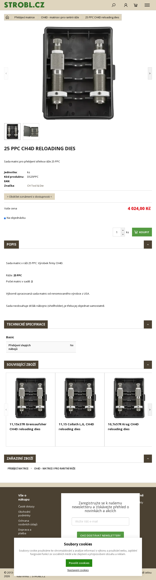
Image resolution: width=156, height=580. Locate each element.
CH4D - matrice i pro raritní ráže (54, 468)
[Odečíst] (123, 234)
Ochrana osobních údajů (27, 522)
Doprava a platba (24, 531)
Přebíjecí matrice (18, 468)
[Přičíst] (123, 230)
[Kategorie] (147, 5)
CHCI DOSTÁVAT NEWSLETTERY (100, 535)
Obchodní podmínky (24, 513)
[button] (12, 73)
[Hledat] (113, 5)
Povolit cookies (79, 563)
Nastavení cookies (78, 570)
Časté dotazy (26, 506)
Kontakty (137, 502)
